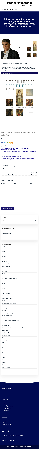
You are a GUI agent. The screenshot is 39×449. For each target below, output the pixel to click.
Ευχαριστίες (4, 308)
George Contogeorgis (7, 63)
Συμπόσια (4, 359)
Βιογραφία (5, 405)
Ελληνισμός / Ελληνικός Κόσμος (8, 295)
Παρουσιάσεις (4, 345)
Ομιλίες (3, 342)
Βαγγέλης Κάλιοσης (5, 273)
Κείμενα (26, 63)
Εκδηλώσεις (4, 288)
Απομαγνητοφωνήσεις (6, 266)
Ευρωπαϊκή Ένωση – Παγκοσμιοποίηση (9, 303)
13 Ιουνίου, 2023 (18, 63)
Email (15, 183)
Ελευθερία (4, 290)
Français (3, 251)
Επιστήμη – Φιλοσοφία (6, 300)
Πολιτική (3, 347)
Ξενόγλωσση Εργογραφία (6, 233)
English (3, 246)
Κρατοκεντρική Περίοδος (6, 325)
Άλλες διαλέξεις (5, 258)
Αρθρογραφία (4, 268)
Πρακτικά (4, 354)
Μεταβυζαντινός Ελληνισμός (7, 332)
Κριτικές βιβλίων (5, 330)
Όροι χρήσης (6, 421)
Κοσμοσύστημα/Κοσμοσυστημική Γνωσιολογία (10, 320)
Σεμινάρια (4, 357)
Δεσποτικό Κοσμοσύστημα (7, 281)
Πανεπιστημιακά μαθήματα (7, 235)
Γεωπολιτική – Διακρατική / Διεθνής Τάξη (9, 278)
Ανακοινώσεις (4, 261)
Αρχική (4, 403)
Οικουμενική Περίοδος (6, 340)
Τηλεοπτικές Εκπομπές (6, 369)
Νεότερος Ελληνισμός (6, 335)
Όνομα (3, 183)
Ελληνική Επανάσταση (6, 293)
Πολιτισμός (4, 352)
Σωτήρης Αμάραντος (6, 367)
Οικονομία (4, 337)
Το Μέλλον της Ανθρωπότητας (7, 372)
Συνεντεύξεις (4, 364)
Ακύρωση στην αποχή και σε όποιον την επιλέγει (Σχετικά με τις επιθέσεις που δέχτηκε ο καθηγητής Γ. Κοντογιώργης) (19, 155)
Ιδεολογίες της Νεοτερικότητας (8, 313)
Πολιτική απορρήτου (8, 422)
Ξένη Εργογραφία (7, 408)
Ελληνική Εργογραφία (8, 406)
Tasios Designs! (19, 446)
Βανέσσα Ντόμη (5, 276)
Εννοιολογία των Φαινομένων (7, 298)
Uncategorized (4, 256)
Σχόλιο (3, 189)
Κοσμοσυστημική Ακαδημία (7, 322)
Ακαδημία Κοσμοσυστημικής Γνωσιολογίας (13, 435)
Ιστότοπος (29, 183)
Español (3, 249)
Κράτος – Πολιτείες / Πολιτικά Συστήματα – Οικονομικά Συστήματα (14, 327)
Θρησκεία (4, 310)
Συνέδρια (3, 362)
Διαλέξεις (4, 283)
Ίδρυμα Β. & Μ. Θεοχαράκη (7, 315)
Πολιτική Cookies (7, 424)
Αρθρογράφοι (4, 271)
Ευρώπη (3, 305)
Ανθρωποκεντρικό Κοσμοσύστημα (8, 263)
